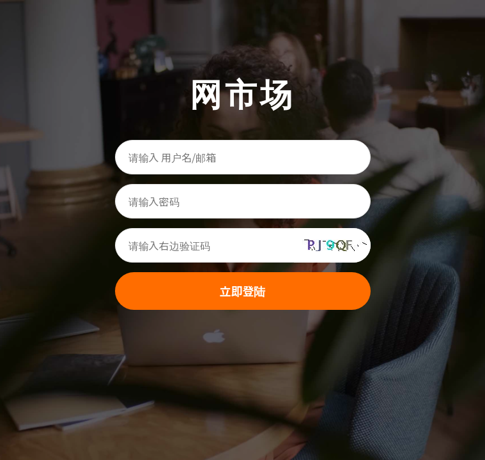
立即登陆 (243, 290)
